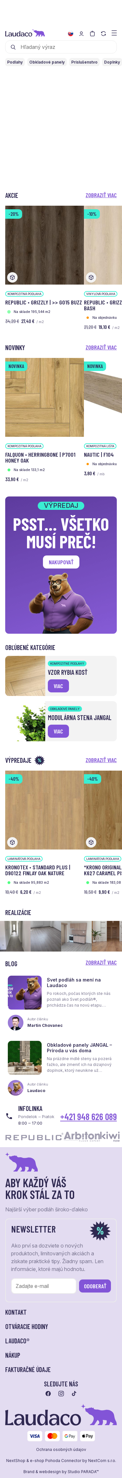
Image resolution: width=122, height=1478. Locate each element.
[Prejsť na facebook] (48, 1393)
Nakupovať (61, 562)
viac (58, 685)
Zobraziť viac (101, 195)
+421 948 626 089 (88, 1116)
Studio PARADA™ (83, 1472)
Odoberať (95, 1286)
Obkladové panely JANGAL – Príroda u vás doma (79, 1047)
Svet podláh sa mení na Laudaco (74, 982)
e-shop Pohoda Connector (55, 1461)
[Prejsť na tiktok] (74, 1393)
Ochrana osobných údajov (61, 1450)
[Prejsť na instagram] (61, 1393)
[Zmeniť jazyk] (70, 33)
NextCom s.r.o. (102, 1461)
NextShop (15, 1461)
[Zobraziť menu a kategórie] (114, 32)
